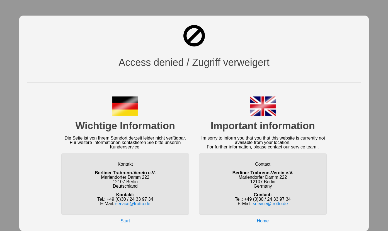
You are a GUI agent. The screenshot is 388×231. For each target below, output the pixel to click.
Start (125, 220)
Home (263, 220)
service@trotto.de (133, 203)
